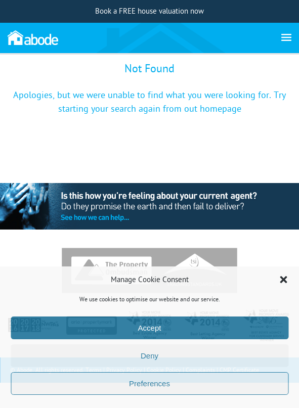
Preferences (149, 383)
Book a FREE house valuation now (149, 11)
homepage (220, 109)
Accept (149, 328)
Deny (149, 355)
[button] (283, 280)
